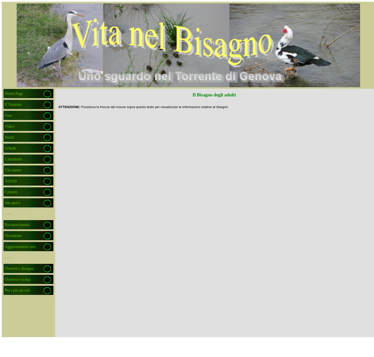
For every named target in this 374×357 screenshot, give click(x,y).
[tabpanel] (214, 107)
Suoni (9, 137)
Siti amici (12, 203)
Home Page (14, 93)
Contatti (11, 192)
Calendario (13, 159)
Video (9, 126)
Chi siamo (13, 170)
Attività (11, 181)
